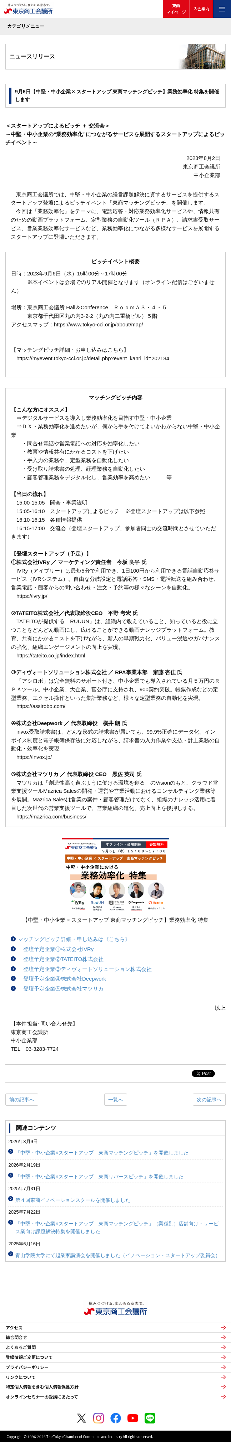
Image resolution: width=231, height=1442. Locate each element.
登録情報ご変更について (29, 1357)
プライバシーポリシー (27, 1367)
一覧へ (115, 1099)
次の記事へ (209, 1099)
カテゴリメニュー (25, 26)
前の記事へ (21, 1099)
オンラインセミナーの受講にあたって (42, 1397)
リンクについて (21, 1377)
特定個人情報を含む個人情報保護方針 (42, 1387)
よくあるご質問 (21, 1347)
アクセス (14, 1327)
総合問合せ (16, 1337)
